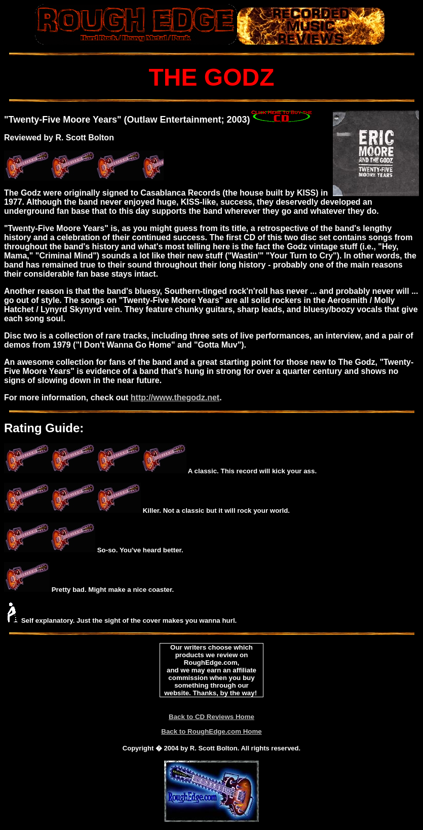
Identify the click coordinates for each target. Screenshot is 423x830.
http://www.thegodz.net (175, 397)
